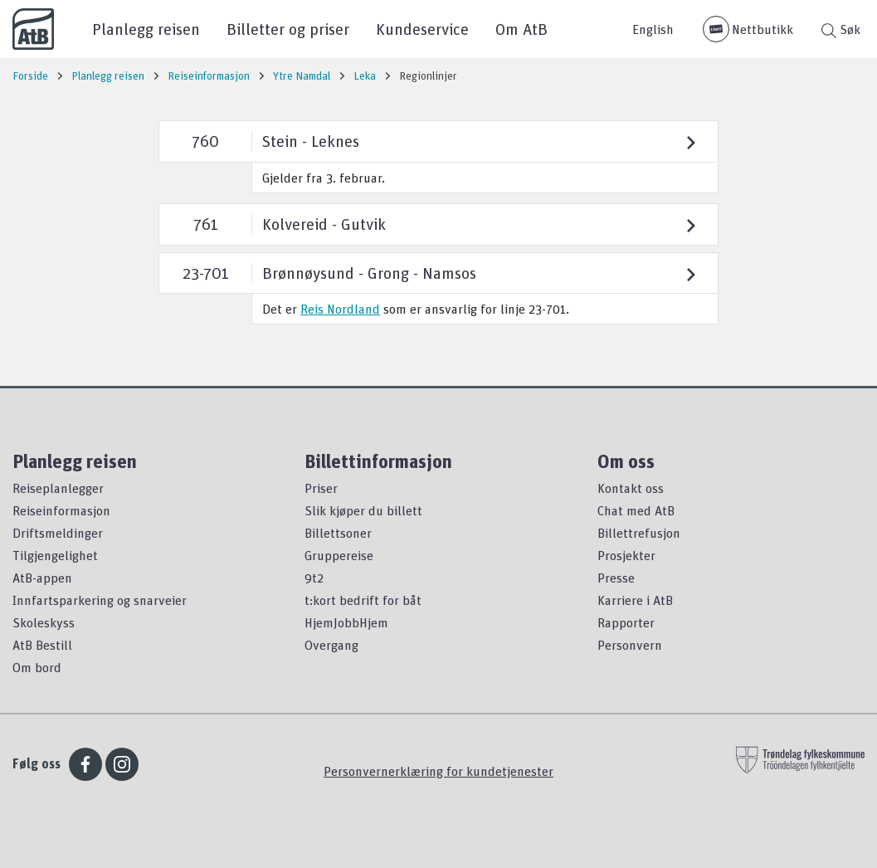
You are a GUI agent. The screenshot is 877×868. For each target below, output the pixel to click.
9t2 (314, 577)
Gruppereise (339, 555)
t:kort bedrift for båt (363, 600)
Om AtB (521, 28)
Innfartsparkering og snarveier (99, 600)
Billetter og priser (288, 28)
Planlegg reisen (146, 28)
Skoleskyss (43, 622)
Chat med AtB (636, 510)
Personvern (629, 644)
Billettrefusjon (638, 532)
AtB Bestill (42, 644)
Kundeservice (422, 28)
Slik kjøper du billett (363, 510)
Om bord (36, 667)
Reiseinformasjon (61, 510)
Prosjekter (626, 555)
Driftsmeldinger (57, 532)
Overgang (331, 644)
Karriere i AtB (635, 600)
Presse (616, 577)
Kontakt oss (630, 488)
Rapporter (626, 622)
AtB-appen (42, 577)
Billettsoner (338, 532)
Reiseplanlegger (58, 488)
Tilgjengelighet (55, 555)
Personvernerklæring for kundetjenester (438, 771)
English (653, 29)
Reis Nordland (340, 308)
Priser (321, 488)
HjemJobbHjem (346, 622)
